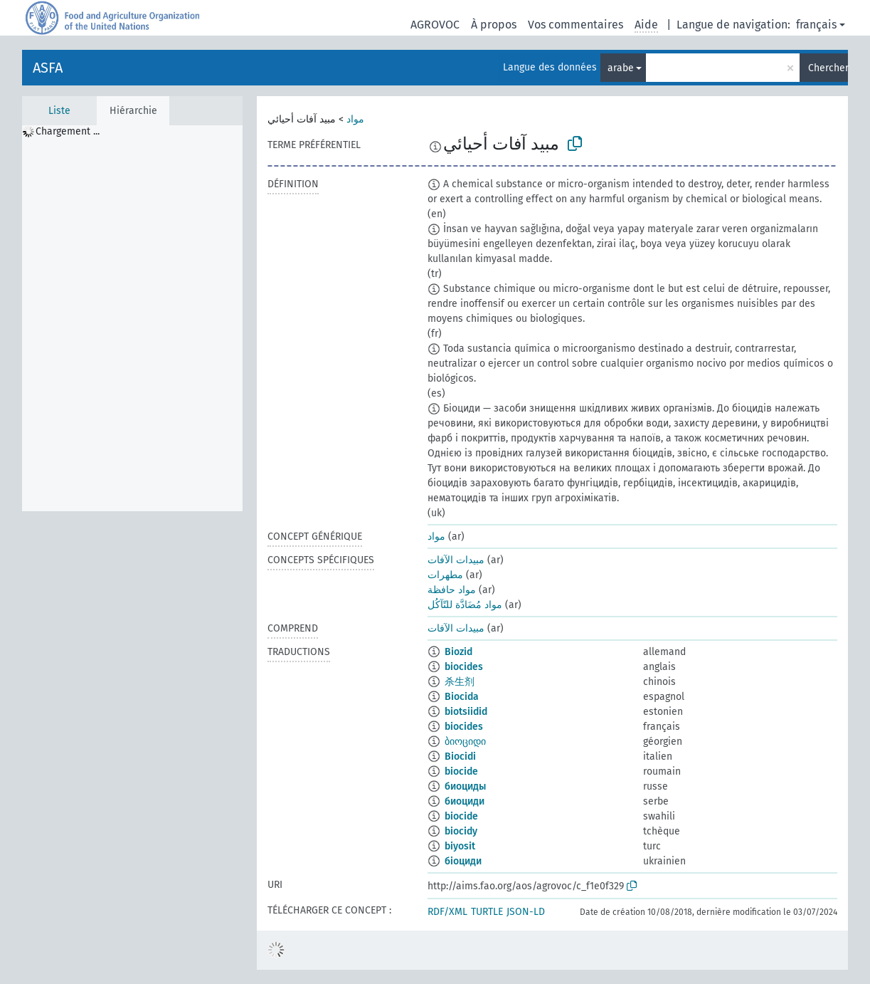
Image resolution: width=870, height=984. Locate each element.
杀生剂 (459, 682)
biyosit (460, 846)
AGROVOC (435, 24)
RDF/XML (447, 912)
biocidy (461, 831)
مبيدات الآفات (456, 560)
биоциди (464, 801)
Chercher (828, 68)
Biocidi (460, 756)
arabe (621, 68)
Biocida (462, 697)
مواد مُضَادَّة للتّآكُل (465, 605)
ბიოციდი (465, 742)
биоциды (465, 786)
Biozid (458, 652)
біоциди (463, 861)
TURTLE (487, 912)
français (816, 24)
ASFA (48, 67)
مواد (355, 119)
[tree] (132, 318)
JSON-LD (525, 912)
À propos (493, 24)
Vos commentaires (575, 24)
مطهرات (445, 575)
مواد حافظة (452, 590)
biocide (461, 771)
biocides (464, 667)
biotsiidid (466, 712)
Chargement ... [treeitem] (68, 131)
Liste (59, 111)
